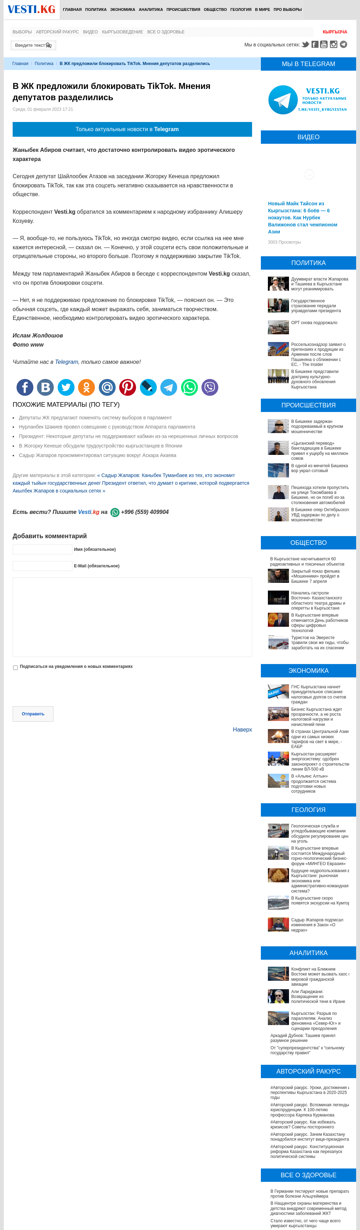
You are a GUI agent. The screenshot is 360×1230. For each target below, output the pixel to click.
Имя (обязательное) (95, 549)
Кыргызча (335, 32)
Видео (90, 32)
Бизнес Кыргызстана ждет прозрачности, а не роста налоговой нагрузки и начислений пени (316, 717)
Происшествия (183, 9)
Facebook (315, 44)
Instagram (335, 44)
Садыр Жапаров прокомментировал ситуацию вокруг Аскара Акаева (97, 455)
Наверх (242, 730)
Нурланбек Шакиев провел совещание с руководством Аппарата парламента (107, 427)
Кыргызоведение (122, 32)
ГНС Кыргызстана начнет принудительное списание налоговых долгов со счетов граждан (318, 694)
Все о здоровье (166, 32)
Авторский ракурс (57, 32)
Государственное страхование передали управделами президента (316, 306)
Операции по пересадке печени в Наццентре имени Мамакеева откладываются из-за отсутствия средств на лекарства (310, 1183)
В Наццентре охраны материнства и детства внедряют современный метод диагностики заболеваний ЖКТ (308, 1139)
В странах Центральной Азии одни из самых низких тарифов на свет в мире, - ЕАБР (319, 739)
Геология (240, 9)
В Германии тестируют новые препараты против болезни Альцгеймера (310, 1124)
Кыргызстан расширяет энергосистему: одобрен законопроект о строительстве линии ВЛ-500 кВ (321, 762)
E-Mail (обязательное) (97, 566)
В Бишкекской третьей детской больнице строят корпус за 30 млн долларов (310, 1166)
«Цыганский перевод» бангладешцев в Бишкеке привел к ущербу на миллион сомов (319, 451)
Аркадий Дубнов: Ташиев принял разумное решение (302, 969)
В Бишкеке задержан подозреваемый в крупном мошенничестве (317, 426)
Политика (96, 9)
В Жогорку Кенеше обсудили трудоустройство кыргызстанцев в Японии (100, 446)
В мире (262, 9)
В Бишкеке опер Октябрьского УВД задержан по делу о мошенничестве (320, 514)
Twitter (305, 44)
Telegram (344, 44)
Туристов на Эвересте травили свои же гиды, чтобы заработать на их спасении (319, 642)
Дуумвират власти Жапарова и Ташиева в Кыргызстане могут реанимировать (319, 284)
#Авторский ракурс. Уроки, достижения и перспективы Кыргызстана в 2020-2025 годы (310, 1023)
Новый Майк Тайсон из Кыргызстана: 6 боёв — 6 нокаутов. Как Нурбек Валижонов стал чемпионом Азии (302, 217)
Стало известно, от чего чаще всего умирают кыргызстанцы (305, 1154)
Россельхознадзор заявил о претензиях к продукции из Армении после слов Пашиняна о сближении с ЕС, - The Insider (318, 354)
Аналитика (151, 9)
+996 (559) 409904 (145, 512)
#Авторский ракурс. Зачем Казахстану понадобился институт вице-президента (309, 1068)
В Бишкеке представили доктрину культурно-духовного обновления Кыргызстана (314, 379)
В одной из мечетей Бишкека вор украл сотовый (319, 468)
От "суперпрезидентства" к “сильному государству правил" (307, 981)
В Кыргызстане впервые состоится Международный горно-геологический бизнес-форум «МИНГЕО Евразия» (307, 838)
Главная (72, 9)
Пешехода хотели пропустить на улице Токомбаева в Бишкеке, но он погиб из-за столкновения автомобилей (320, 495)
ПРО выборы (288, 9)
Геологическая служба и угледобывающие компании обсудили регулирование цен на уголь (307, 821)
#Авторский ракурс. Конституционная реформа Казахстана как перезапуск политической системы (306, 1082)
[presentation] (66, 689)
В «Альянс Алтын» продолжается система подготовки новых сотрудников (309, 779)
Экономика (122, 9)
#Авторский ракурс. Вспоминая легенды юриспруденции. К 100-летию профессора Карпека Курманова (309, 1040)
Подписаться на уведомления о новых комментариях (76, 666)
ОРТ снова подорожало (314, 322)
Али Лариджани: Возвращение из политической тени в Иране (303, 939)
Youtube (325, 44)
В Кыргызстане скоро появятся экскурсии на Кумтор (300, 870)
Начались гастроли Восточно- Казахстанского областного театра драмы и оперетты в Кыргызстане (318, 601)
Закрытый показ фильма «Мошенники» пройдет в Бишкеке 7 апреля (315, 576)
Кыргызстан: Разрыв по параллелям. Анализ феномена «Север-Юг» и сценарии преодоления (306, 954)
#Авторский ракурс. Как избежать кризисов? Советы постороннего (302, 1055)
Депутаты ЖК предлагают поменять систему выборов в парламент (95, 417)
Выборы (22, 32)
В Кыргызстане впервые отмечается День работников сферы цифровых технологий (319, 623)
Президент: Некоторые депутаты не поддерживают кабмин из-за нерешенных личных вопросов (128, 436)
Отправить (33, 713)
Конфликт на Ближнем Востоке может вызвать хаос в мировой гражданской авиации (307, 924)
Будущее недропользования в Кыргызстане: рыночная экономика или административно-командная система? (308, 855)
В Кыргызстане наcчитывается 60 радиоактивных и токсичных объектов (307, 561)
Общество (215, 9)
